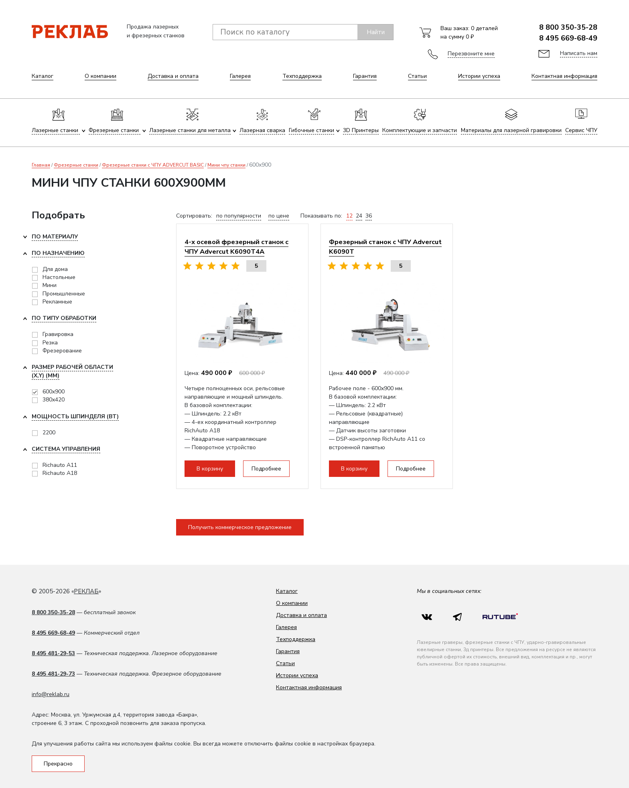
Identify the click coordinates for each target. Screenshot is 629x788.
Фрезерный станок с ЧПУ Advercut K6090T (385, 246)
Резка (50, 342)
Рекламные (57, 301)
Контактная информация (564, 76)
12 (349, 216)
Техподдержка (302, 76)
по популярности (238, 216)
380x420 (54, 399)
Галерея (240, 76)
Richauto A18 (60, 473)
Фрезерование (62, 350)
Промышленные (64, 293)
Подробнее (266, 468)
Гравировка (58, 334)
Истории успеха (479, 76)
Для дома (55, 269)
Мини (50, 285)
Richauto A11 (60, 465)
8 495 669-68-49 (568, 38)
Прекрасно (58, 764)
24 (359, 216)
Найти (376, 32)
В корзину (210, 468)
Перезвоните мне (471, 53)
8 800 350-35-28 (568, 27)
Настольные (59, 277)
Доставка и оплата (173, 76)
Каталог (42, 76)
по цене (278, 216)
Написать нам (578, 53)
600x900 (54, 391)
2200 (49, 432)
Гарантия (365, 76)
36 (368, 216)
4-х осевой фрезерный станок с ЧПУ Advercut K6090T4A (236, 246)
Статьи (417, 76)
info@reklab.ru (50, 694)
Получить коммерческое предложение (240, 527)
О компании (100, 76)
